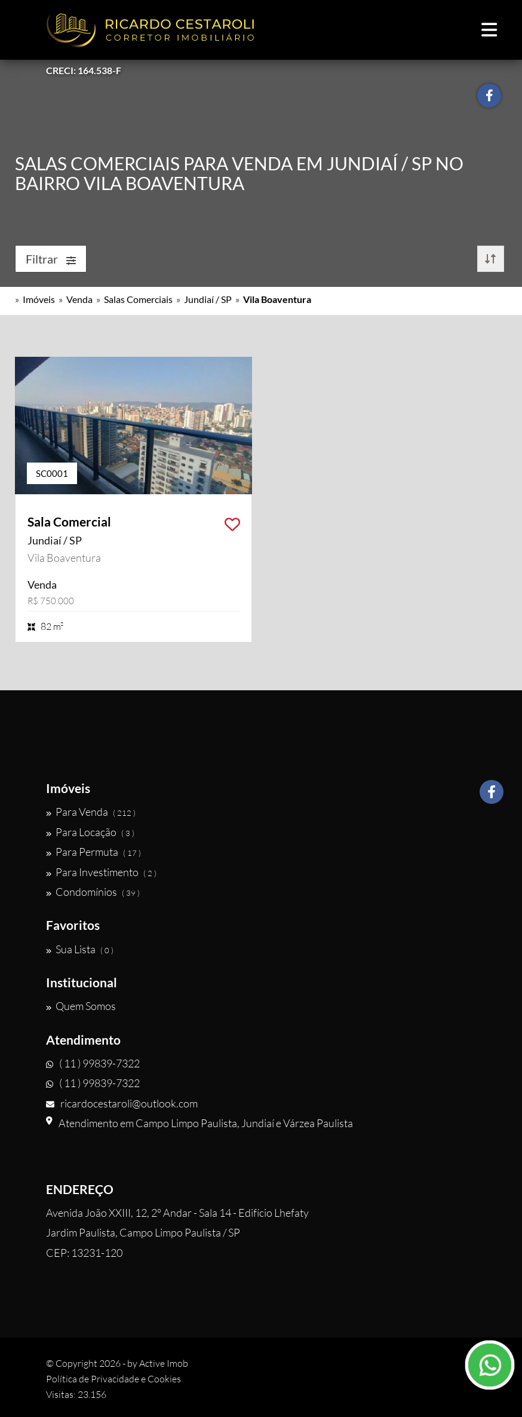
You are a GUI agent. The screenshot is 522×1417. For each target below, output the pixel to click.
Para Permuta (93, 851)
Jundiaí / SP (208, 299)
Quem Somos (81, 1005)
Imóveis (39, 299)
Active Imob (163, 1363)
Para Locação (90, 831)
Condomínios (93, 891)
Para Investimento (101, 872)
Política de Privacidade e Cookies (113, 1379)
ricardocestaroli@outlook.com (122, 1103)
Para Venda (91, 811)
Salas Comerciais (138, 299)
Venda (79, 299)
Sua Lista (79, 949)
